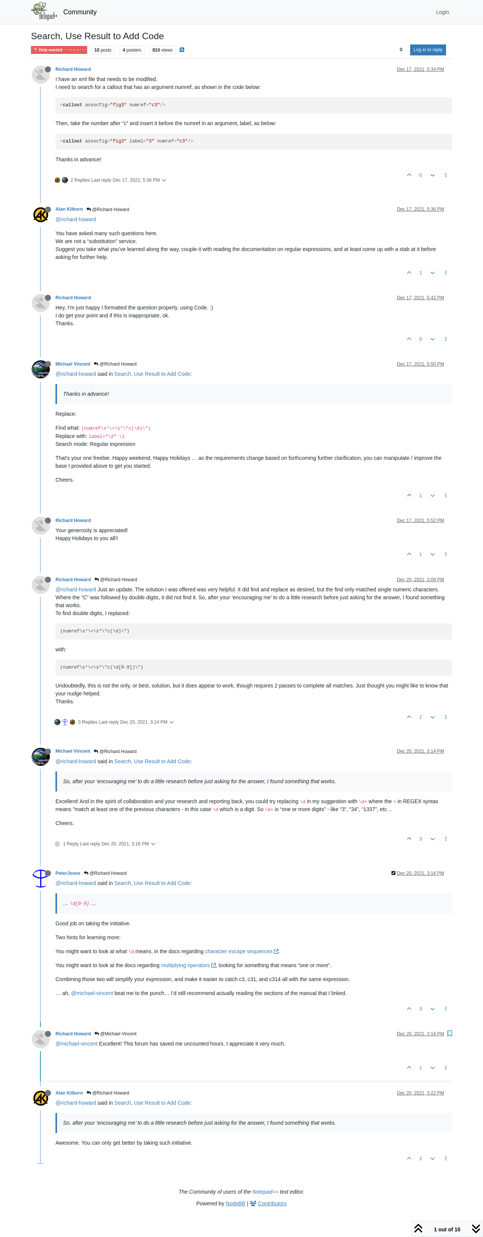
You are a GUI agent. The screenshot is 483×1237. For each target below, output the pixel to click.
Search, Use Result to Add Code (152, 374)
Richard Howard (73, 69)
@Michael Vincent (115, 1033)
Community (80, 12)
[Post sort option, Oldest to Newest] (401, 49)
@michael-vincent (92, 993)
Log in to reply (428, 49)
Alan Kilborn (69, 209)
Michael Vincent (72, 364)
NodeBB (235, 1203)
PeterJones (67, 873)
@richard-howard (75, 219)
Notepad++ (265, 1192)
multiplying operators (188, 965)
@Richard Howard (107, 209)
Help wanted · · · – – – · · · (59, 49)
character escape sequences (241, 951)
